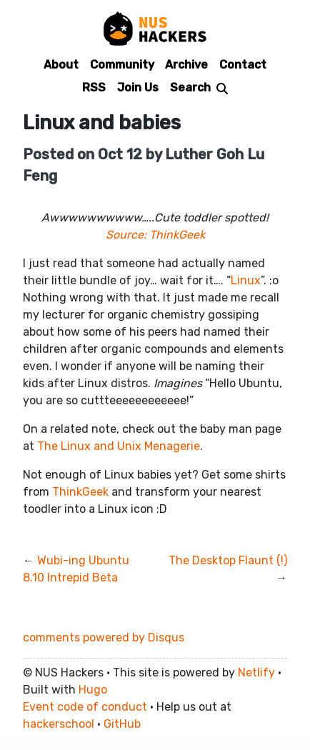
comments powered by (103, 637)
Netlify (256, 672)
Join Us (138, 87)
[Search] (199, 86)
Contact (242, 64)
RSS (94, 87)
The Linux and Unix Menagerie (118, 446)
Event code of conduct (85, 707)
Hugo (93, 689)
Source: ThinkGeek (155, 234)
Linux (246, 280)
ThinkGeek (80, 492)
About (61, 64)
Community (122, 64)
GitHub (122, 724)
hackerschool (58, 724)
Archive (186, 64)
